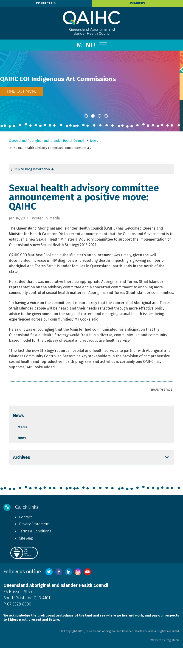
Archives (21, 457)
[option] (91, 85)
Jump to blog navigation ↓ (32, 169)
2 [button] (93, 116)
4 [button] (106, 116)
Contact (25, 517)
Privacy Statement (34, 524)
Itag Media (173, 640)
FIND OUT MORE (25, 91)
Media (23, 427)
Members (137, 3)
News (18, 415)
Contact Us (46, 3)
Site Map (26, 538)
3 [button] (99, 116)
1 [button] (86, 116)
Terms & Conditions (35, 531)
